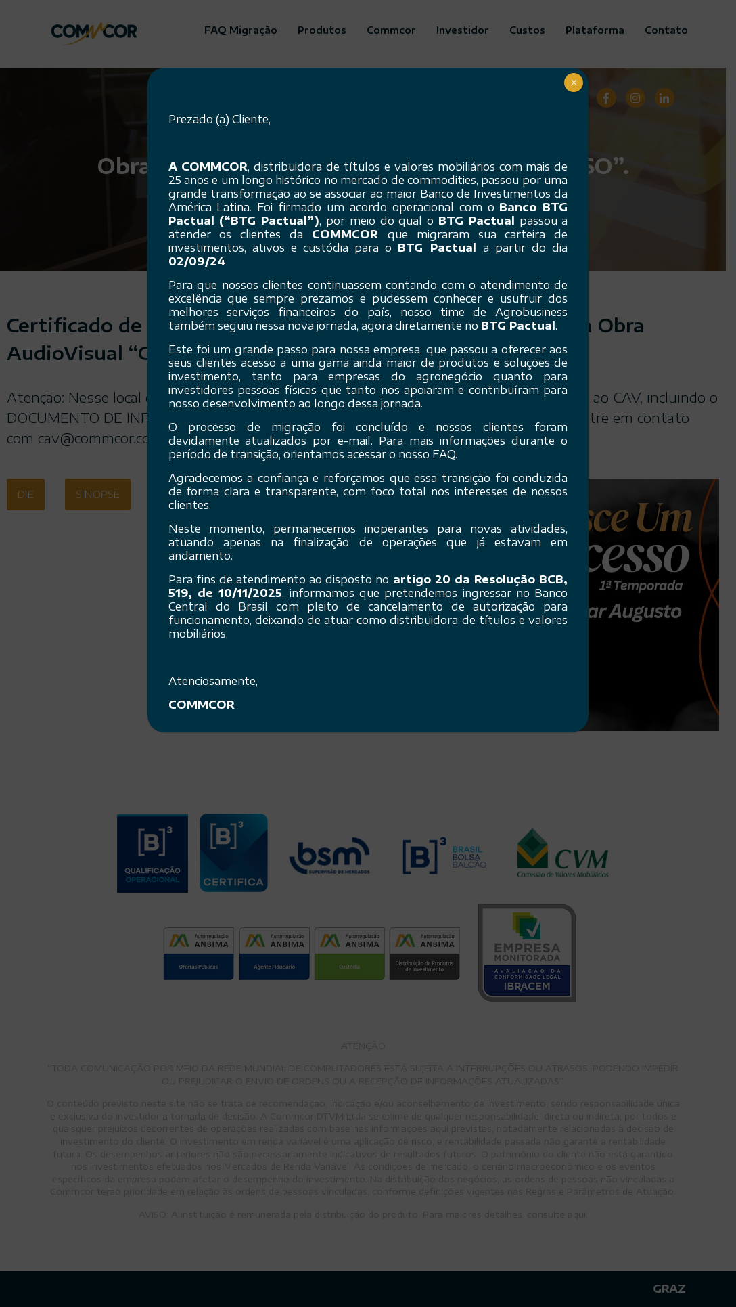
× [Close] (574, 82)
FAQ (443, 454)
